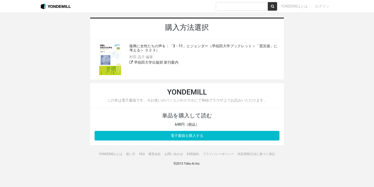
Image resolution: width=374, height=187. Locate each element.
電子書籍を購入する (187, 135)
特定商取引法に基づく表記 (256, 154)
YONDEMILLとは (294, 6)
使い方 (130, 154)
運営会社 (154, 154)
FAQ (142, 154)
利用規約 (193, 154)
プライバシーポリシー (218, 154)
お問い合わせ (173, 154)
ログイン (322, 6)
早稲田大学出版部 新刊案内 (153, 62)
